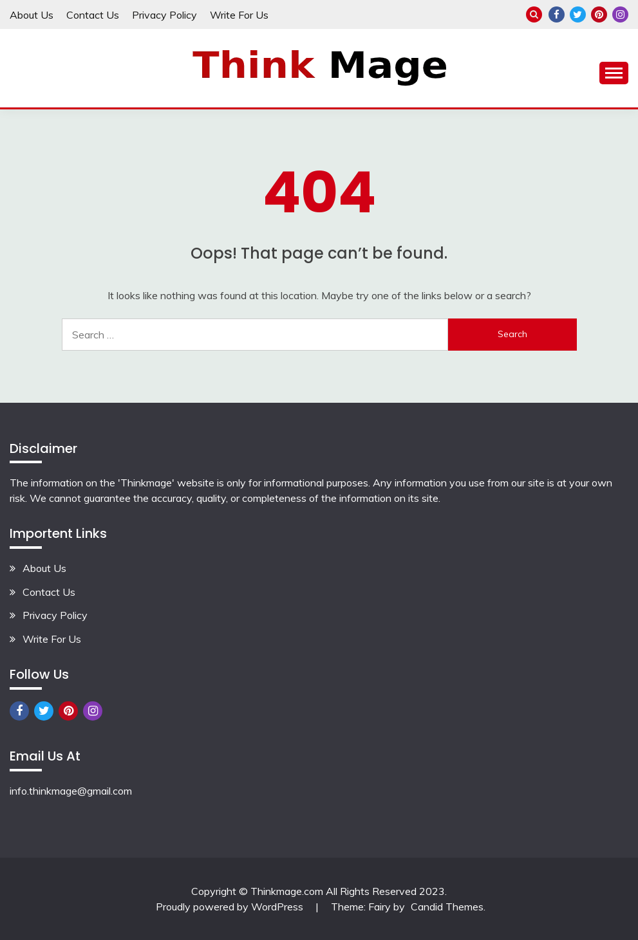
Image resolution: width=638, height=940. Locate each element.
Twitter (578, 14)
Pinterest (599, 14)
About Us (31, 14)
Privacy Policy (164, 14)
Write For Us (239, 14)
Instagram (620, 14)
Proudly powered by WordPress (231, 906)
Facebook (557, 14)
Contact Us (92, 14)
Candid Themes (447, 906)
